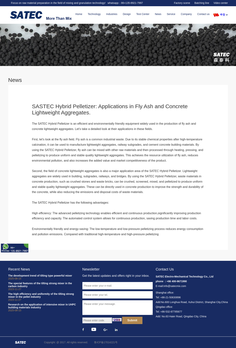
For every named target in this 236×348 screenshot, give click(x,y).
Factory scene (182, 2)
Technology (94, 14)
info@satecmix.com (175, 286)
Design (127, 14)
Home (78, 14)
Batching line (201, 2)
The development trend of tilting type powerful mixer (42, 277)
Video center (220, 2)
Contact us (203, 14)
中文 (222, 14)
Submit (132, 320)
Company (186, 14)
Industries (111, 14)
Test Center (142, 14)
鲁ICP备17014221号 (106, 342)
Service (171, 14)
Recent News (19, 269)
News (158, 14)
